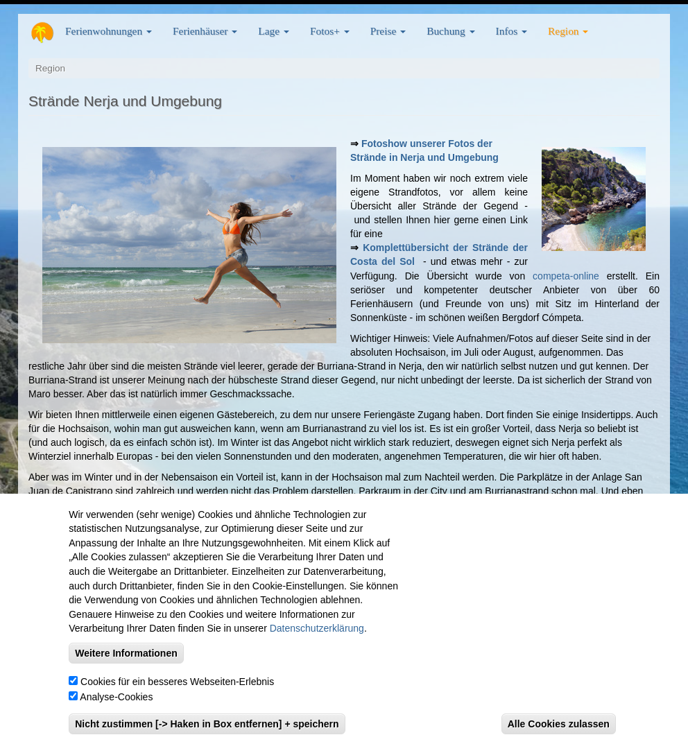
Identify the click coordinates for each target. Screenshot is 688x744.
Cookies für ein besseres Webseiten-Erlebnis (177, 683)
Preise (388, 31)
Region (568, 31)
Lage (273, 31)
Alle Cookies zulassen (559, 725)
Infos (511, 31)
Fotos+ (330, 31)
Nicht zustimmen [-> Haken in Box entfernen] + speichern (206, 725)
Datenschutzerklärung (317, 630)
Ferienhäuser (205, 31)
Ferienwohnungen (108, 31)
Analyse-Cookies (116, 698)
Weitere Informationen (126, 654)
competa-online (566, 276)
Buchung (450, 31)
